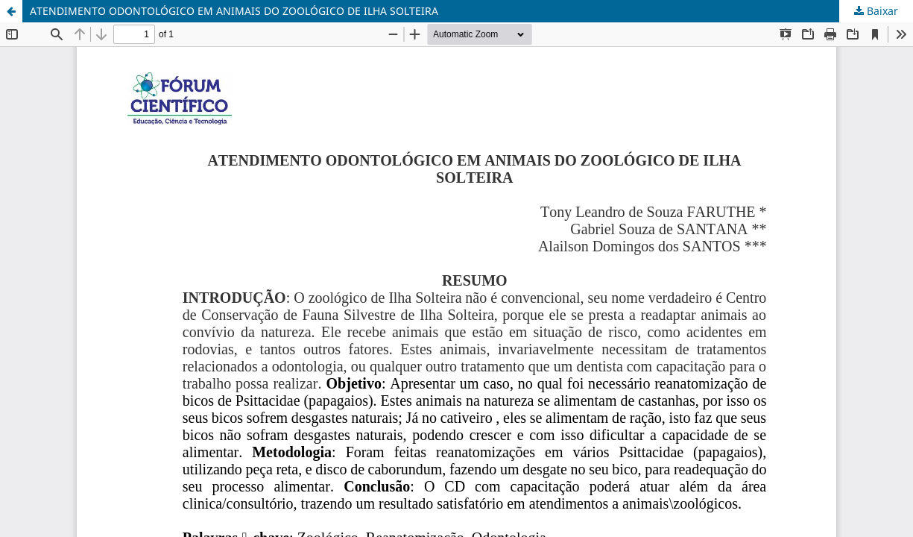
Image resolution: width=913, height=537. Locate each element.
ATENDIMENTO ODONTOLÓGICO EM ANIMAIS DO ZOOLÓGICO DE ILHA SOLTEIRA (234, 11)
